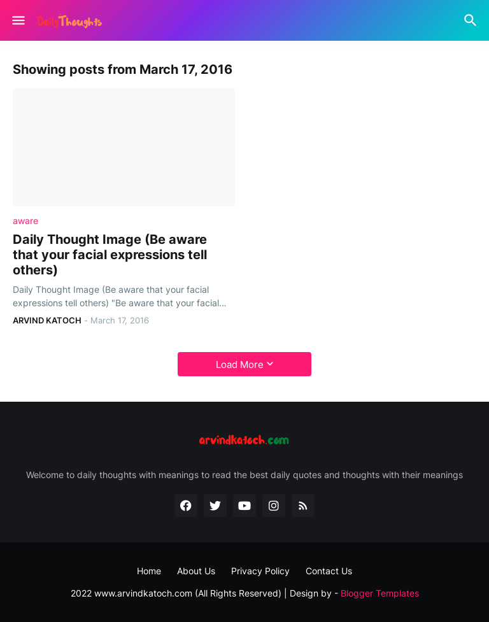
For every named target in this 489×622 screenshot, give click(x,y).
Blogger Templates (380, 593)
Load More (240, 364)
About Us (196, 570)
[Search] (472, 20)
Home (149, 570)
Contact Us (329, 570)
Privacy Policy (260, 570)
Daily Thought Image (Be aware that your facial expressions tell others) (110, 255)
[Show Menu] (17, 20)
